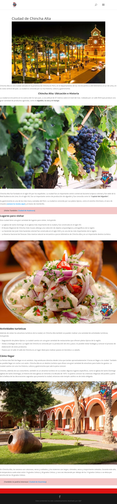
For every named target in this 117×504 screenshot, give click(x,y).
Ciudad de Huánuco (26, 210)
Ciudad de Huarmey (37, 482)
